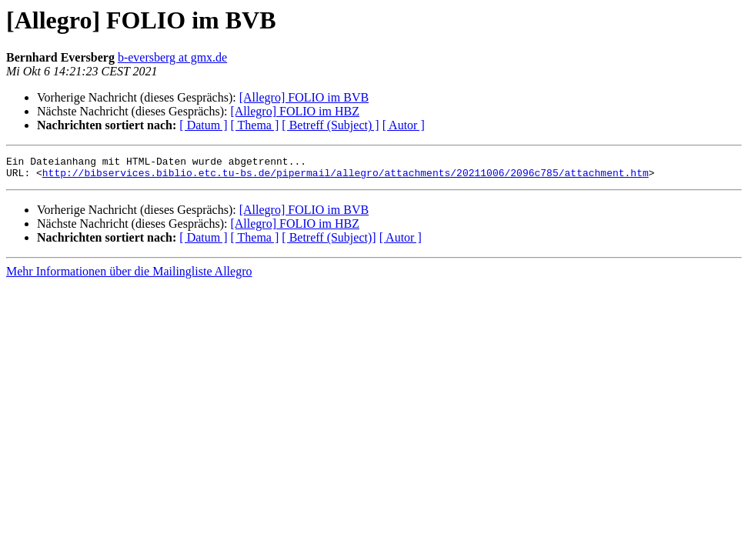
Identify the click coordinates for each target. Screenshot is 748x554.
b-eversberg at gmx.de (172, 57)
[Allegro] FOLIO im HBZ (294, 111)
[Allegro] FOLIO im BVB (304, 97)
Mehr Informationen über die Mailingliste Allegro (129, 275)
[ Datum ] (203, 125)
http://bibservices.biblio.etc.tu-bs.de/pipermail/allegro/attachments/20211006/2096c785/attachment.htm (345, 177)
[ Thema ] (255, 125)
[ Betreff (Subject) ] (330, 125)
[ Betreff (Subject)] (329, 242)
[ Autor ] (403, 125)
